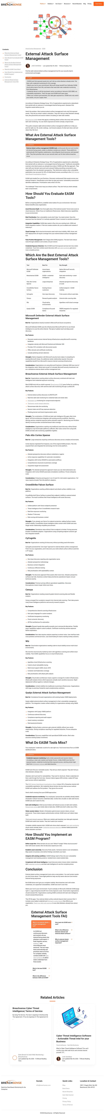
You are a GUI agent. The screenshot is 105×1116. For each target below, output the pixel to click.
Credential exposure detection (52, 827)
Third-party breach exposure (34, 819)
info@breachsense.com (43, 1085)
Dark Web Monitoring (73, 1045)
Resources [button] (67, 3)
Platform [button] (42, 3)
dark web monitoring (63, 248)
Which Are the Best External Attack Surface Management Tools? (12, 63)
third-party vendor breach (55, 901)
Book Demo (99, 3)
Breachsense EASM (31, 119)
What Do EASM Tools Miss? (12, 68)
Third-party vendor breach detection (38, 403)
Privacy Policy (67, 1102)
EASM (43, 48)
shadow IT (36, 943)
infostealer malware (39, 764)
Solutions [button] (50, 3)
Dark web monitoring (72, 825)
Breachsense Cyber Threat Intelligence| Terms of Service (27, 1009)
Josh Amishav (36, 66)
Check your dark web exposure (43, 903)
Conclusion (8, 75)
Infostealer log (32, 400)
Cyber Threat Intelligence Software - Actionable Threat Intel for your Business (73, 1038)
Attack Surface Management (33, 48)
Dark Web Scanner (68, 1095)
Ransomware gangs (31, 807)
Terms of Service (68, 1105)
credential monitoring (34, 864)
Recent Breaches (77, 3)
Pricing (89, 3)
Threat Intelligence (61, 1045)
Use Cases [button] (58, 3)
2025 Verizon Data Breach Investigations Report (42, 784)
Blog (84, 3)
